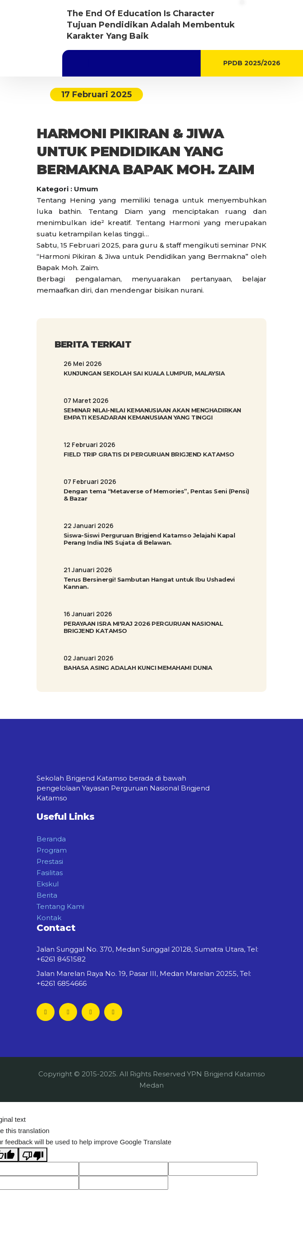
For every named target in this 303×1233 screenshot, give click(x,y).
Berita (47, 895)
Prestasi (50, 861)
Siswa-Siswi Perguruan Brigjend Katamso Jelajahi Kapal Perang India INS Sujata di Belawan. (149, 539)
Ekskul (48, 884)
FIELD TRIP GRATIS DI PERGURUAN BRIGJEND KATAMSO (149, 454)
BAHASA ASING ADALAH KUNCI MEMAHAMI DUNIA (138, 667)
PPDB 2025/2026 (251, 63)
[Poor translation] (32, 1154)
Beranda (51, 839)
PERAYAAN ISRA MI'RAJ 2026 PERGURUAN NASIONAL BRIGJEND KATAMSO (143, 627)
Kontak (49, 917)
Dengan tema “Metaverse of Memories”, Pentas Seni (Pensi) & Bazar (156, 495)
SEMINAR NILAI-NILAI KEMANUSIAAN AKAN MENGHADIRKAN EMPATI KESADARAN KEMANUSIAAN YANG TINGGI (152, 413)
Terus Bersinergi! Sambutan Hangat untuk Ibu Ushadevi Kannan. (149, 583)
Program (52, 850)
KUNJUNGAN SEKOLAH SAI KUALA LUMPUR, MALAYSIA (144, 373)
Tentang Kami (60, 906)
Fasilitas (50, 872)
